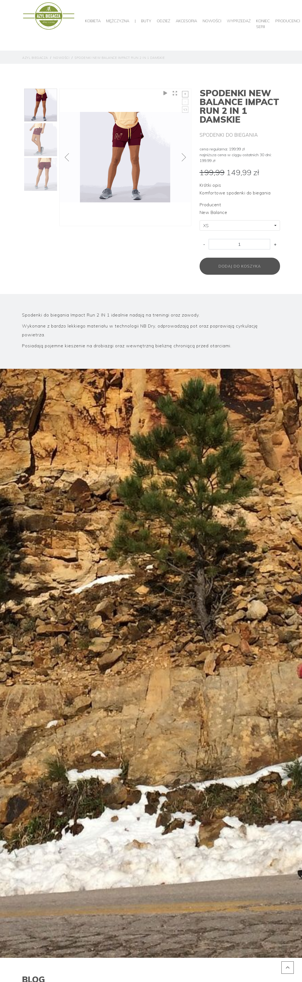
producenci (287, 20)
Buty (146, 20)
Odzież (163, 20)
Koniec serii (263, 23)
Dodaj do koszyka (240, 266)
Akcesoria (186, 20)
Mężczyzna (117, 20)
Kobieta (93, 20)
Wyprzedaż (239, 20)
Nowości (212, 20)
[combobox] (240, 225)
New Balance (213, 212)
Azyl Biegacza (35, 58)
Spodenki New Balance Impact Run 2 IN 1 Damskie (120, 58)
